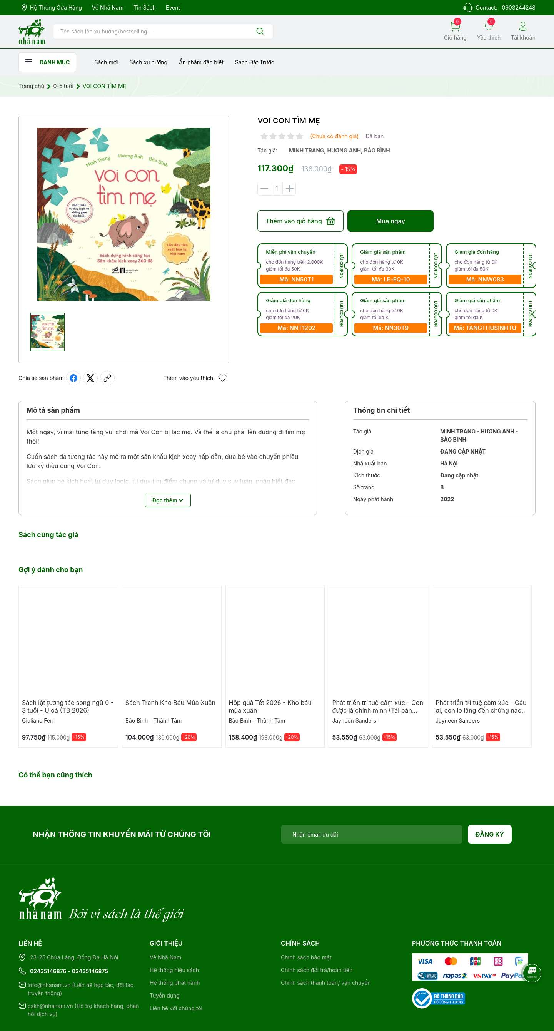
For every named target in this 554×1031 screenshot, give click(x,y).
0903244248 (519, 7)
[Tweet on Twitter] (90, 378)
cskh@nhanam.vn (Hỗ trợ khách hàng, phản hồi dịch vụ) (83, 978)
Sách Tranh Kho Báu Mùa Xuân (170, 702)
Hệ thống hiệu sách (174, 938)
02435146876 (48, 939)
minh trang (306, 150)
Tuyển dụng (165, 964)
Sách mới (106, 62)
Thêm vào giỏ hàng (300, 221)
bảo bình (377, 150)
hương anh (344, 150)
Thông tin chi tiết (381, 410)
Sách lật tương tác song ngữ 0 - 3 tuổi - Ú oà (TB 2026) (67, 706)
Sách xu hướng (148, 62)
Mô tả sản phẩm (53, 410)
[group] (124, 214)
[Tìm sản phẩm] (163, 31)
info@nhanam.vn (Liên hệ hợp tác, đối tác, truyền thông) (81, 957)
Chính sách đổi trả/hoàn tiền (316, 938)
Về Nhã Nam (107, 7)
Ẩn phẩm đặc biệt (201, 62)
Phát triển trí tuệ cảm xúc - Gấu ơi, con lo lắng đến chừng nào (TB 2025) (481, 710)
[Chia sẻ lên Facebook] (73, 378)
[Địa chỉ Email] (371, 834)
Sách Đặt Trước (254, 62)
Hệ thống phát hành (175, 951)
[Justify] (260, 32)
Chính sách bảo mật (306, 925)
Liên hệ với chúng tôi (176, 976)
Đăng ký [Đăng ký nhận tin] (490, 834)
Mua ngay (390, 221)
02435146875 (90, 939)
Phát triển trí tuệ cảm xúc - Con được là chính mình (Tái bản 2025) (377, 710)
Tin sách (144, 7)
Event (173, 7)
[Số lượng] (276, 189)
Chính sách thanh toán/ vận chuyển (326, 951)
